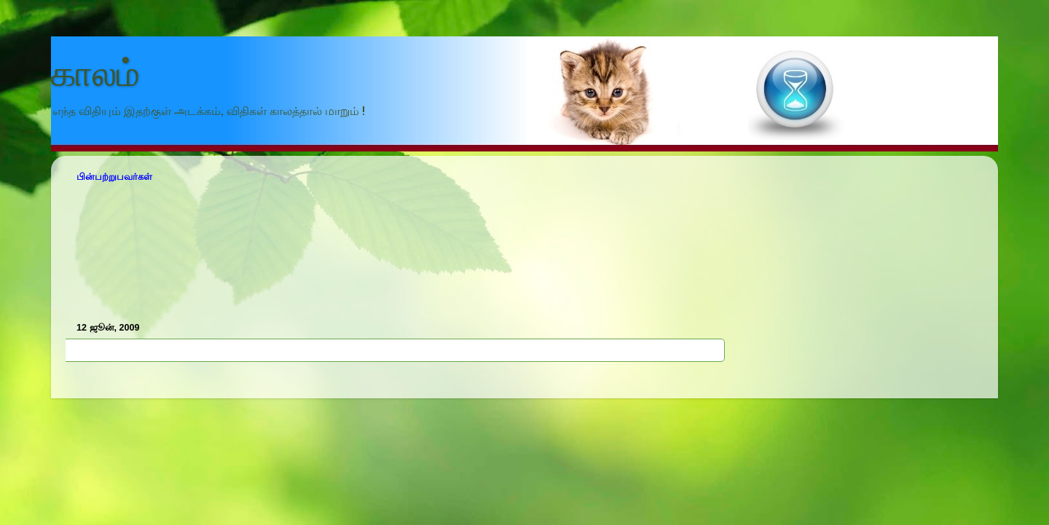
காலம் (95, 73)
